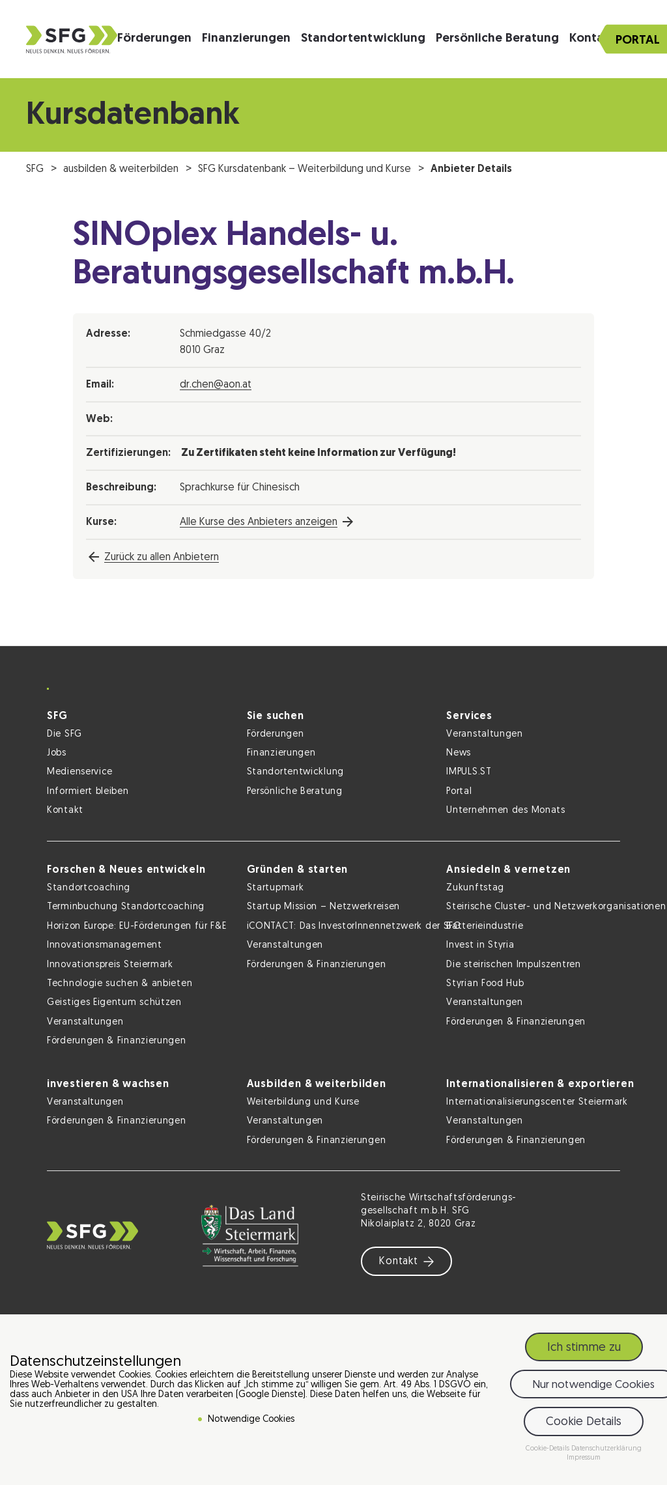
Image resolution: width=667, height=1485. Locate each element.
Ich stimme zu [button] (584, 1348)
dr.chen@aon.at (215, 385)
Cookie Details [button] (583, 1422)
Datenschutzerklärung (606, 1448)
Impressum (584, 1458)
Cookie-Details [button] (548, 1448)
